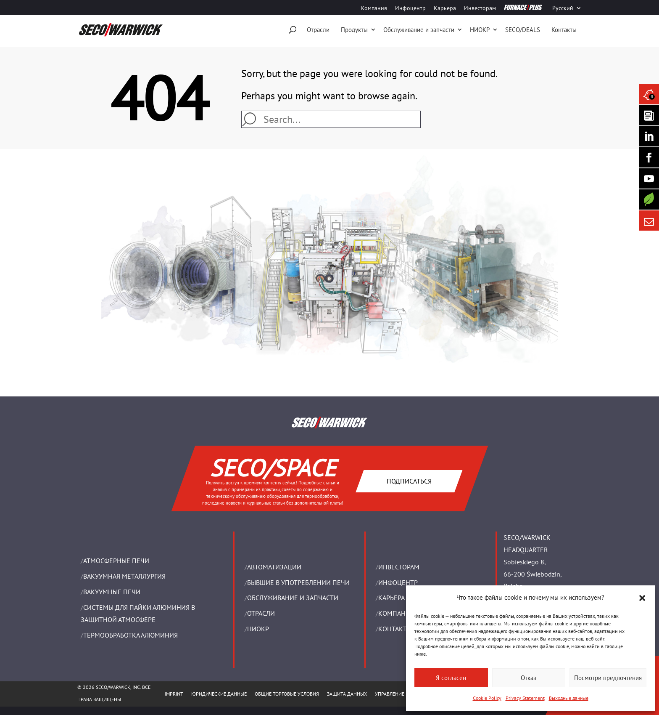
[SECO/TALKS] (649, 178)
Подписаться (408, 480)
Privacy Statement (525, 698)
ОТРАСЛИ (261, 613)
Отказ (528, 678)
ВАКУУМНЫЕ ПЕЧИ (111, 591)
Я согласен (451, 678)
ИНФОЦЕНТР (398, 582)
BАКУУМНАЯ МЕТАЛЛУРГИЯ (124, 576)
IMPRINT (174, 694)
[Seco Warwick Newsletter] (649, 115)
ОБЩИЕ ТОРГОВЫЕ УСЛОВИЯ (287, 694)
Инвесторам (480, 8)
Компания (374, 8)
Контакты (564, 30)
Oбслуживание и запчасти (418, 30)
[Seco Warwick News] (649, 94)
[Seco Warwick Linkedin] (649, 136)
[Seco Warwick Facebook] (649, 157)
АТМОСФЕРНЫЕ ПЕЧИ (116, 560)
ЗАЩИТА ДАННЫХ (347, 694)
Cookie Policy (487, 698)
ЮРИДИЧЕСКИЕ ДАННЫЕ (219, 694)
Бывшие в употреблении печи (298, 582)
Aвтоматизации (274, 567)
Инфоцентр (410, 8)
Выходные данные (568, 698)
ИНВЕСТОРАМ (398, 567)
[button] (642, 598)
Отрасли (318, 30)
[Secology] (649, 199)
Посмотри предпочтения (608, 678)
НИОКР (480, 30)
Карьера (445, 8)
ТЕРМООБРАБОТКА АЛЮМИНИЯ (130, 635)
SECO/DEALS (522, 30)
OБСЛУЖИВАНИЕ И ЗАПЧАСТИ (292, 597)
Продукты (354, 30)
